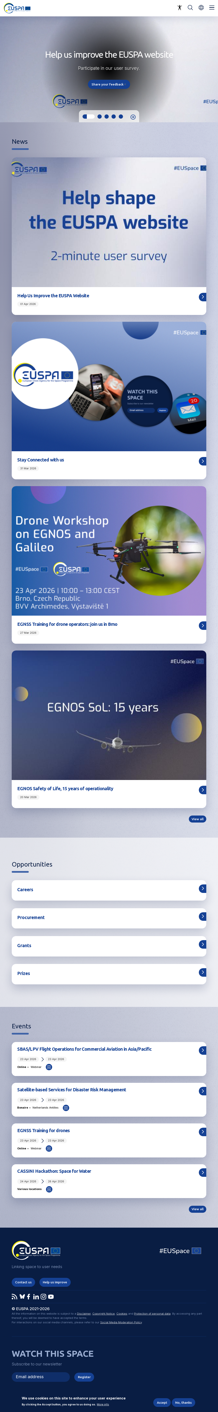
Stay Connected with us (40, 459)
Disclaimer (84, 1313)
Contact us (23, 1282)
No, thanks (183, 1402)
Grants (24, 945)
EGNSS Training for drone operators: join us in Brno (67, 624)
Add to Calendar (49, 1067)
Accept (162, 1402)
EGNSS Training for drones (43, 1130)
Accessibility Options (179, 8)
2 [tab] (100, 116)
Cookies (121, 1313)
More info (103, 1404)
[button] (201, 7)
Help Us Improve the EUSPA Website (53, 295)
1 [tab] (88, 116)
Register (84, 1377)
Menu (211, 8)
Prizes (23, 973)
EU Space (180, 1251)
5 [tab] (121, 116)
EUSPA (36, 1252)
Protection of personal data (152, 1313)
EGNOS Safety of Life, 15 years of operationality (65, 788)
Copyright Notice (103, 1313)
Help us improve (55, 1282)
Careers (25, 889)
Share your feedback (109, 84)
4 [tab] (114, 116)
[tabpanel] (109, 69)
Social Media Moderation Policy (121, 1322)
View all (198, 819)
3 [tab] (107, 116)
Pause (133, 117)
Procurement (31, 917)
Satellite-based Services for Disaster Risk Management (71, 1089)
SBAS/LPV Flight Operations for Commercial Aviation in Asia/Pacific (84, 1049)
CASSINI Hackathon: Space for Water (54, 1171)
